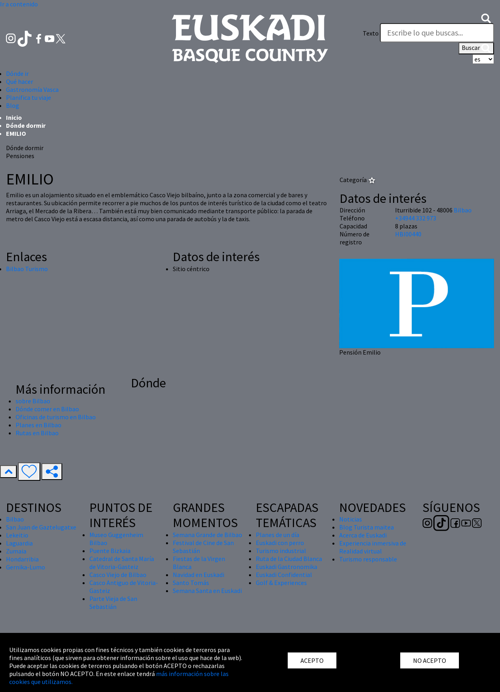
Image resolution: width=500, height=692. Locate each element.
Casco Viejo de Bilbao (117, 575)
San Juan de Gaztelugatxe (41, 527)
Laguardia (19, 543)
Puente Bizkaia (109, 551)
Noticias (350, 519)
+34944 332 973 (415, 218)
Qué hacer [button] (19, 81)
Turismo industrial (281, 551)
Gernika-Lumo (25, 567)
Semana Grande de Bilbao (207, 535)
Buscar (476, 48)
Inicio (14, 117)
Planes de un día (277, 535)
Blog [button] (12, 105)
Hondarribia (22, 559)
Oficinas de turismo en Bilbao (56, 417)
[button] (486, 18)
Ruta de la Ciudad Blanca (289, 559)
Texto (371, 33)
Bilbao (463, 210)
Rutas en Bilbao (37, 433)
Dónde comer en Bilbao (47, 409)
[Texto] (437, 32)
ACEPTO (312, 660)
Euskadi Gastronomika (286, 567)
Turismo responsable (368, 559)
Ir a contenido (19, 4)
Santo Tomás (191, 583)
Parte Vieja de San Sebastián (113, 603)
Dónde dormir (25, 125)
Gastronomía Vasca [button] (32, 89)
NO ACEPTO (429, 660)
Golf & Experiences (281, 583)
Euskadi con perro (280, 543)
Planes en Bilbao (38, 425)
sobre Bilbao (33, 401)
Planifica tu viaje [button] (28, 97)
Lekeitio (17, 535)
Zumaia (16, 551)
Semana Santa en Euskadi (207, 591)
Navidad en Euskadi (198, 575)
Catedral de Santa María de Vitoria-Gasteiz (121, 563)
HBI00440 (408, 234)
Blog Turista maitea (366, 527)
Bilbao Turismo (27, 269)
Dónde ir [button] (17, 73)
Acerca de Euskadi (363, 535)
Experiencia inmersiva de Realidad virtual (372, 547)
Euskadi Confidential (284, 575)
